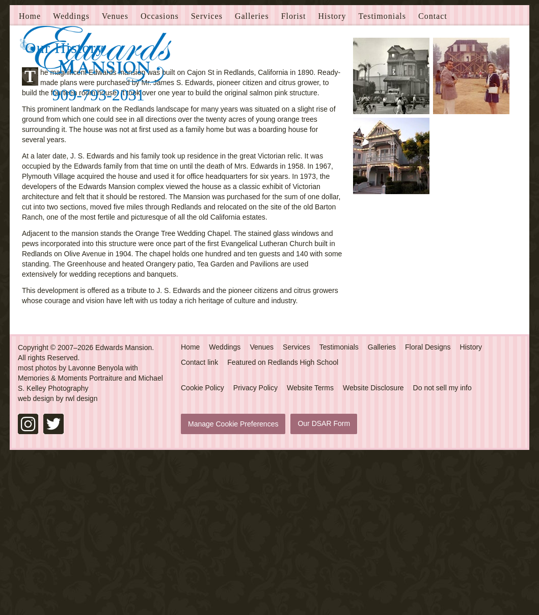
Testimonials (382, 175)
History (332, 175)
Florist (293, 175)
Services (207, 175)
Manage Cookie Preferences (233, 583)
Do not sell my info (442, 547)
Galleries (252, 175)
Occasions (160, 175)
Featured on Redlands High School (282, 521)
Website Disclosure (373, 547)
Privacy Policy (255, 547)
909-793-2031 (98, 95)
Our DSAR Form (324, 582)
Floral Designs (427, 506)
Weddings (71, 175)
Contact (432, 175)
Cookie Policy (202, 547)
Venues (115, 175)
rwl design (81, 557)
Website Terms (310, 547)
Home (30, 175)
